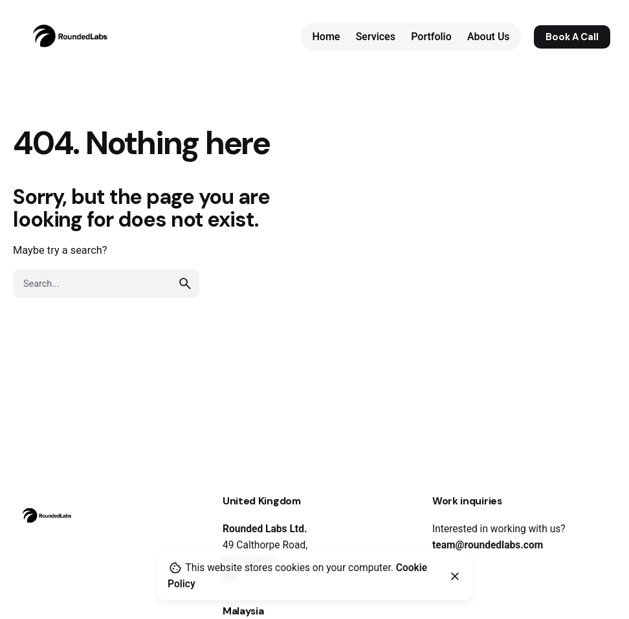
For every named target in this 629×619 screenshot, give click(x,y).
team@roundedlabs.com (487, 545)
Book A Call (572, 36)
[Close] (455, 576)
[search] (185, 283)
